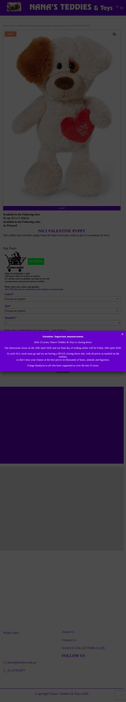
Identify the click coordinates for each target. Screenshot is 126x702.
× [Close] (122, 334)
